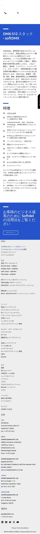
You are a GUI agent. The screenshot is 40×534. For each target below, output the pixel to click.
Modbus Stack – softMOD (9, 269)
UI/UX (3, 354)
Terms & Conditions (22, 528)
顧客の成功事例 (6, 398)
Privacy (14, 528)
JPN (10, 13)
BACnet (3, 357)
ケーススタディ (6, 401)
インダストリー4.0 (7, 321)
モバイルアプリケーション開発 (11, 352)
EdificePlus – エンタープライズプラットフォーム (17, 286)
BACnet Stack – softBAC (9, 266)
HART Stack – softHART (9, 272)
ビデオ (3, 390)
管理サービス (5, 318)
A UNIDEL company (19, 532)
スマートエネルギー (8, 255)
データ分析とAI (6, 346)
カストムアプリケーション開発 (11, 324)
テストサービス (6, 332)
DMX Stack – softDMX (8, 275)
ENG (15, 13)
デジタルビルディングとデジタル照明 (13, 250)
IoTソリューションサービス (10, 313)
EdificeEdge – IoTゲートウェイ (11, 283)
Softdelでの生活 (6, 409)
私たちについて (6, 371)
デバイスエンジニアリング (10, 310)
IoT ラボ (4, 335)
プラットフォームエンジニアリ (11, 316)
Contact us (4, 13)
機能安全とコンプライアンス (10, 338)
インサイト (5, 379)
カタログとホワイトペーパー (10, 385)
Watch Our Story (31, 532)
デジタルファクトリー (8, 252)
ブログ (3, 382)
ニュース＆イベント (8, 376)
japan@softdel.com (7, 514)
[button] (21, 13)
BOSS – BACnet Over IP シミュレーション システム (18, 294)
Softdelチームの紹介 (8, 374)
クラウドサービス (7, 349)
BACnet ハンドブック (8, 387)
